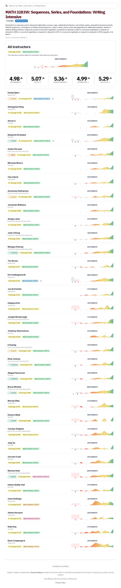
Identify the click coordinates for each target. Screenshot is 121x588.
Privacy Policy (60, 583)
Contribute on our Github (60, 566)
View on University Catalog (16, 37)
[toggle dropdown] (7, 151)
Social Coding (36, 572)
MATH (10, 12)
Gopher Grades (12, 572)
